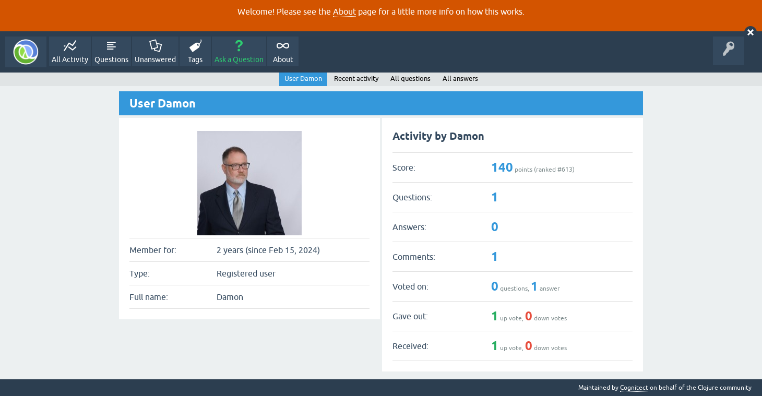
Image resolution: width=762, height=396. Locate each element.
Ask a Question (239, 59)
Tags (195, 59)
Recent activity (356, 78)
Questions (111, 59)
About (344, 11)
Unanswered (155, 59)
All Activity (70, 59)
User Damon (303, 78)
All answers (460, 78)
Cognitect (634, 387)
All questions (410, 78)
